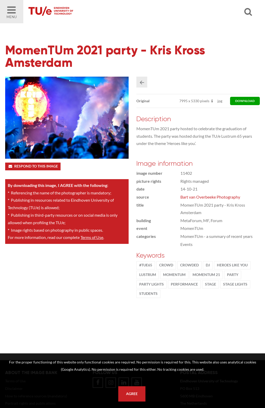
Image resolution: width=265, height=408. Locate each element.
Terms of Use (91, 237)
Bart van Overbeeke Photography (210, 196)
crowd (166, 265)
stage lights (235, 284)
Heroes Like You (232, 265)
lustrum (147, 275)
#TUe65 (145, 265)
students (148, 294)
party (232, 275)
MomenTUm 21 (206, 275)
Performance (184, 284)
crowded (189, 265)
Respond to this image (33, 166)
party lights (151, 284)
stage (210, 284)
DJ (208, 265)
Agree (132, 394)
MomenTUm (174, 275)
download (245, 101)
